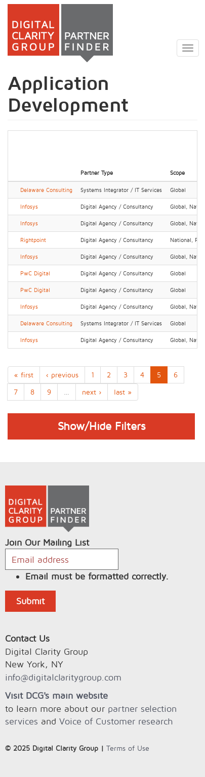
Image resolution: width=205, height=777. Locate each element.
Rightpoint (33, 240)
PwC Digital (35, 273)
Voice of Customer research (116, 721)
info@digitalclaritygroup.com (63, 677)
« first (23, 374)
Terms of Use (127, 748)
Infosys (29, 206)
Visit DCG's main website (56, 695)
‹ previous (62, 374)
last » (123, 391)
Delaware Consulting (46, 189)
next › (91, 391)
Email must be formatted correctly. (97, 576)
